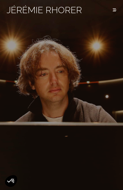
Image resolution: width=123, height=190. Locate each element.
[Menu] (114, 10)
